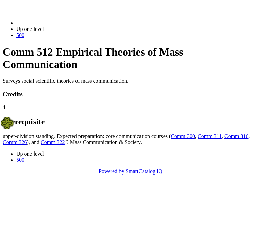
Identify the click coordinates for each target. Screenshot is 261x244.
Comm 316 (236, 136)
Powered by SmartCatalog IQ (130, 171)
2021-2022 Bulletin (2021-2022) (51, 23)
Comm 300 (183, 136)
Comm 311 (210, 136)
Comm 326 (15, 142)
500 (20, 35)
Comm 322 (53, 142)
